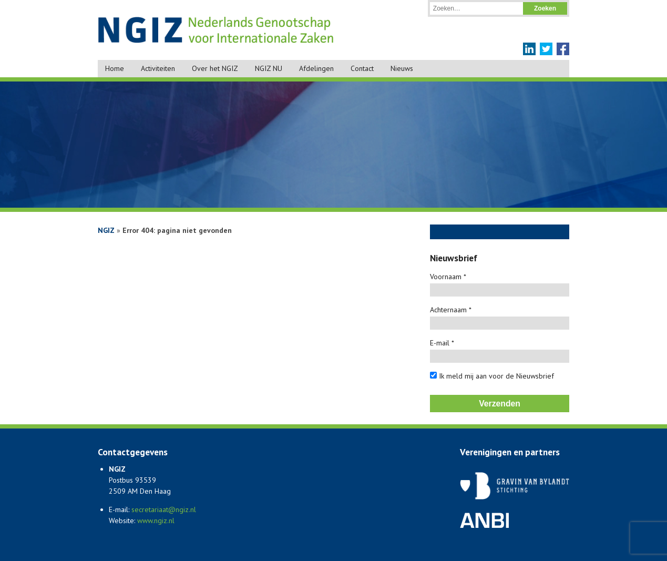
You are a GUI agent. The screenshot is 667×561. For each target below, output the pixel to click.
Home (114, 68)
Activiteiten (158, 68)
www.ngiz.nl (156, 520)
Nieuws (402, 68)
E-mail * (442, 343)
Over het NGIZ (215, 68)
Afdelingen (316, 68)
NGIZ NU (268, 68)
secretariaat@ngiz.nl (163, 509)
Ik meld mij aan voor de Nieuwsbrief (492, 376)
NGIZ (106, 230)
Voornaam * (448, 276)
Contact (362, 68)
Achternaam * (450, 309)
